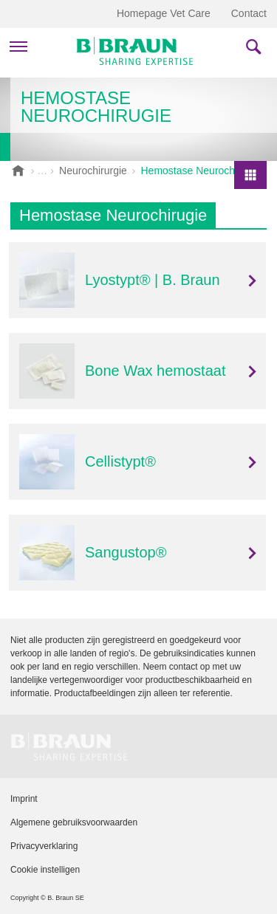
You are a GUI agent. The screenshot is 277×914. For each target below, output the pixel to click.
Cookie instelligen (45, 870)
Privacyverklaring (44, 846)
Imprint (24, 799)
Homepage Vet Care (164, 13)
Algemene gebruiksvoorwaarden (73, 822)
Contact (249, 13)
